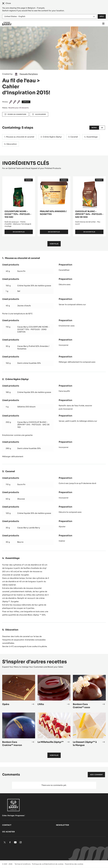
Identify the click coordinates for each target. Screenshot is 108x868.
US (102, 127)
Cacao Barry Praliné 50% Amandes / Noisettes (33, 347)
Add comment (96, 775)
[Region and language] (49, 16)
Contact (6, 825)
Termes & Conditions (23, 864)
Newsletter (62, 825)
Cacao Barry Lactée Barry (28, 528)
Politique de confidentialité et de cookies (47, 864)
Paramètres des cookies (74, 864)
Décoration (11, 144)
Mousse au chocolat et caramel (20, 137)
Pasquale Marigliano (29, 74)
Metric (94, 127)
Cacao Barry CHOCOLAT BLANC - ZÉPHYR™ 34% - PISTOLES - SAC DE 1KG (33, 424)
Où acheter (8, 832)
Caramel (74, 137)
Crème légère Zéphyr (52, 137)
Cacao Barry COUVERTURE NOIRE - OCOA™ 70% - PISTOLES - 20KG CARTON (33, 329)
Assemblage (92, 137)
